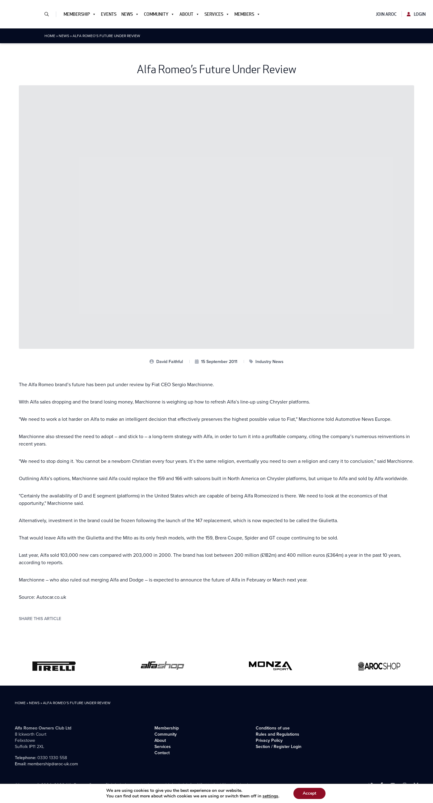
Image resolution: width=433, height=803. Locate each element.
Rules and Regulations (277, 734)
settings (270, 796)
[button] (49, 14)
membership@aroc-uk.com (52, 764)
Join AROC (386, 14)
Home (49, 36)
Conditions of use (273, 728)
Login (416, 14)
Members (247, 14)
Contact (162, 753)
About (189, 14)
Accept (309, 793)
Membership (80, 14)
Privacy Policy (269, 740)
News (130, 14)
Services (216, 14)
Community (159, 14)
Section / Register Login (278, 746)
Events (108, 14)
